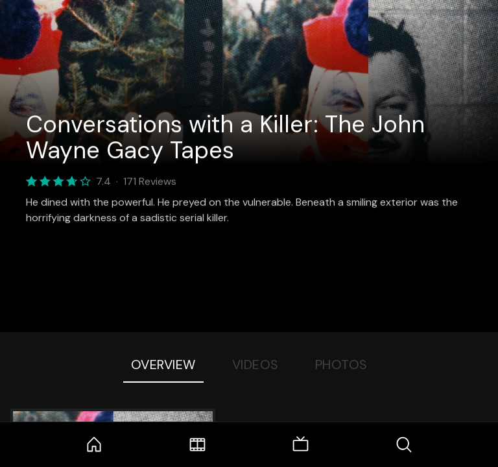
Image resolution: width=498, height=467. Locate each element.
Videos (255, 364)
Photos (341, 364)
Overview (163, 364)
